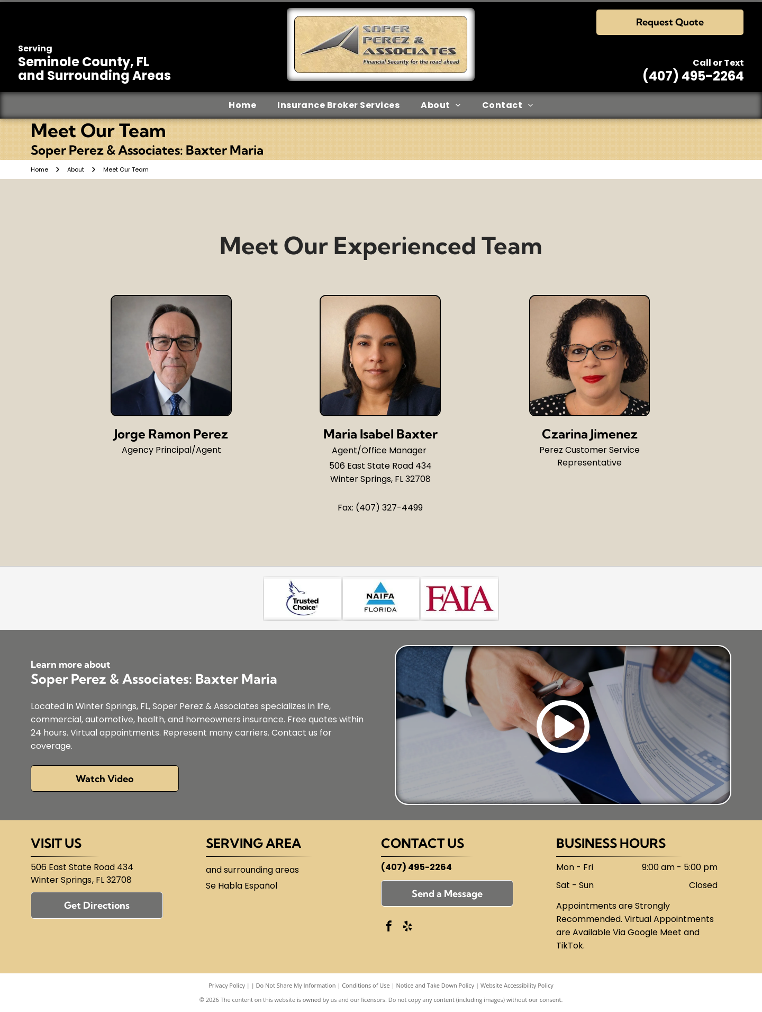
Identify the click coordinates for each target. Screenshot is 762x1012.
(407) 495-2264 (693, 76)
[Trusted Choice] (302, 598)
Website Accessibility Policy (517, 985)
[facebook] (389, 927)
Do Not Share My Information (296, 985)
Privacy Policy (226, 985)
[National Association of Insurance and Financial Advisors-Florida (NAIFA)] (381, 598)
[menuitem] (242, 105)
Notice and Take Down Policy (435, 985)
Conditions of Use (366, 985)
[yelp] (407, 927)
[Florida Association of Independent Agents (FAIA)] (459, 598)
